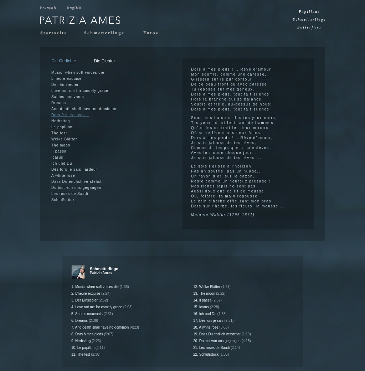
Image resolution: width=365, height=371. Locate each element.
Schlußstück (62, 200)
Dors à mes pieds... (70, 115)
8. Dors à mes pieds (92, 334)
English (74, 8)
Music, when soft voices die (77, 72)
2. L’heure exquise (90, 293)
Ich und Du (61, 163)
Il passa (58, 151)
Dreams (58, 103)
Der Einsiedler (65, 85)
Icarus (57, 157)
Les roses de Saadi (69, 194)
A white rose (63, 175)
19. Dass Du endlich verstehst (222, 334)
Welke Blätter (64, 139)
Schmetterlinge (108, 33)
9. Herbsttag (86, 341)
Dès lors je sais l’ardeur (74, 169)
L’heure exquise (66, 79)
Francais (49, 8)
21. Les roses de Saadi (216, 348)
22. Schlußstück (211, 354)
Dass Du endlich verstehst (76, 182)
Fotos (152, 33)
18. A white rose (211, 327)
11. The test (86, 354)
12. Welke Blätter (212, 287)
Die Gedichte (63, 60)
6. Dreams (84, 321)
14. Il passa (207, 300)
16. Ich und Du (210, 314)
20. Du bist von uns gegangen (222, 341)
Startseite (56, 33)
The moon (60, 145)
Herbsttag (60, 121)
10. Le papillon (88, 348)
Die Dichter (104, 60)
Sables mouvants (67, 97)
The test (59, 133)
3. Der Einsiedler (89, 300)
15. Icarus (206, 307)
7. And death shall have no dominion (105, 327)
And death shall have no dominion (84, 109)
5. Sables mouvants (92, 314)
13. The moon (209, 293)
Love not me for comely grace (79, 91)
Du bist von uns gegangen (76, 188)
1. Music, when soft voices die (100, 287)
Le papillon (61, 127)
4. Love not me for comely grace (102, 307)
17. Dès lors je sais (213, 321)
